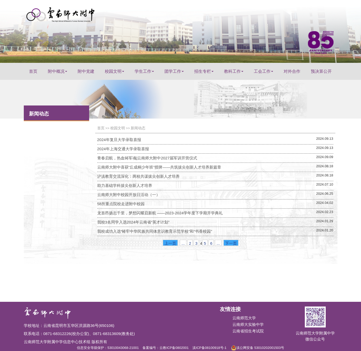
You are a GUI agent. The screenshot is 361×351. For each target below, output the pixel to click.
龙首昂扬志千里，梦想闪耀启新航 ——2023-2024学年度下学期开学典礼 (160, 213)
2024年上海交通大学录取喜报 (123, 149)
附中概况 (57, 71)
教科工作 (233, 71)
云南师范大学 (244, 318)
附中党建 (86, 71)
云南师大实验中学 (248, 324)
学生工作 (144, 71)
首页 (33, 71)
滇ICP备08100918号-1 (209, 348)
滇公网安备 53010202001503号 (257, 346)
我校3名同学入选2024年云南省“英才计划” (133, 222)
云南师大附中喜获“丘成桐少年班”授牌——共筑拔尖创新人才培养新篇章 (159, 167)
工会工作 (263, 71)
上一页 (170, 243)
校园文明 (114, 71)
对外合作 (292, 71)
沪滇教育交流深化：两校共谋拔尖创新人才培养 (138, 176)
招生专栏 (204, 71)
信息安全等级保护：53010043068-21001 (108, 348)
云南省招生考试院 (248, 331)
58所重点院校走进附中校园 (121, 204)
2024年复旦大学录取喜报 (119, 139)
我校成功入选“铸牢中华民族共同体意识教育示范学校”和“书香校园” (154, 231)
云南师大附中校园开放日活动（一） (128, 194)
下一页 (231, 243)
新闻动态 (138, 128)
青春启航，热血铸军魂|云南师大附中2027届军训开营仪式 (147, 158)
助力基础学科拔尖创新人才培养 (124, 185)
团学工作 (174, 71)
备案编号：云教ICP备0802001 (165, 348)
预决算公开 (321, 71)
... (183, 243)
